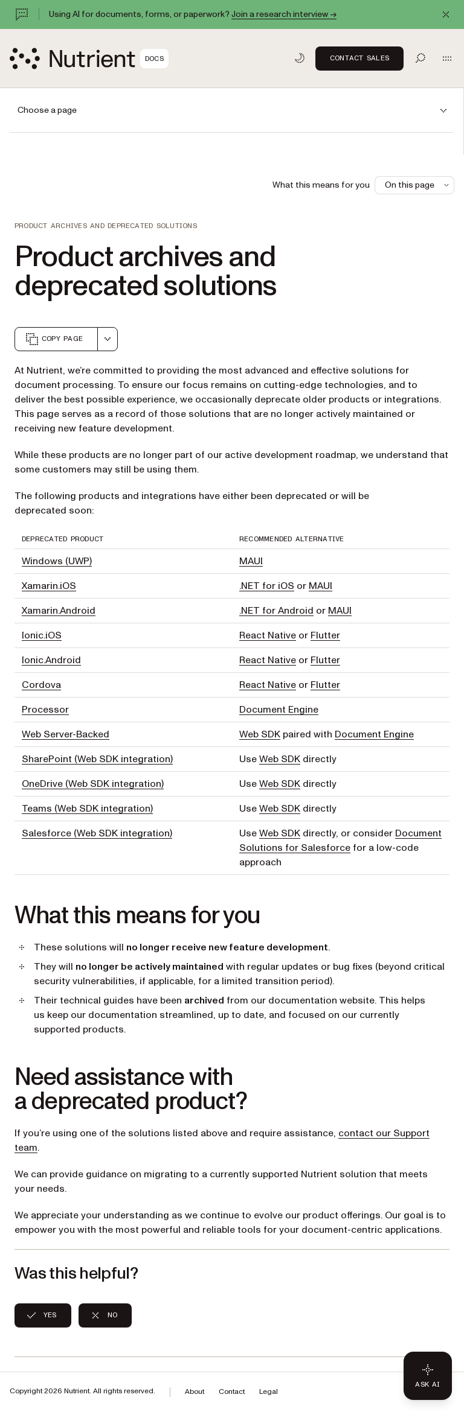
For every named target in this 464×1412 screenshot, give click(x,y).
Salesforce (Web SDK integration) (97, 833)
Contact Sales (359, 58)
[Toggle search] (420, 58)
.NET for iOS (266, 586)
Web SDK (259, 734)
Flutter (325, 635)
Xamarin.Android (58, 610)
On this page (418, 185)
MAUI (251, 561)
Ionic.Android (51, 660)
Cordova (41, 685)
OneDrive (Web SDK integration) (93, 783)
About (194, 1392)
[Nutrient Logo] (89, 58)
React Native (267, 635)
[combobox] (107, 339)
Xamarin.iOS (49, 586)
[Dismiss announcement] (446, 14)
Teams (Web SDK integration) (87, 808)
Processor (45, 709)
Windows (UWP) (57, 561)
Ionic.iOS (42, 635)
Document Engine (278, 709)
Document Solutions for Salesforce (340, 840)
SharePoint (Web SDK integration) (97, 759)
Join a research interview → (284, 14)
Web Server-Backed (65, 734)
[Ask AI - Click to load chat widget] (428, 1376)
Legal (268, 1392)
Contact (232, 1392)
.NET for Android (276, 610)
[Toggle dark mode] (300, 58)
